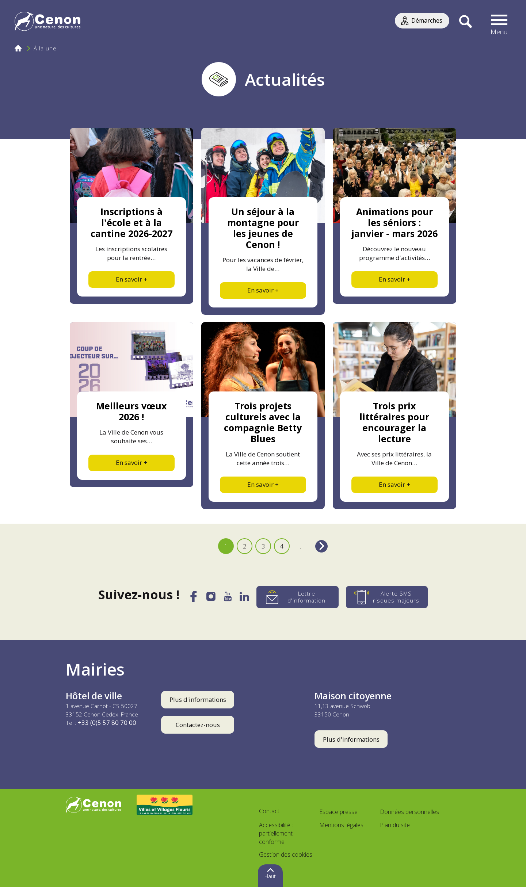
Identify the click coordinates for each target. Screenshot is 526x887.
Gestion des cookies (285, 854)
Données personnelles (409, 812)
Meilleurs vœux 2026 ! (131, 411)
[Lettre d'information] (298, 597)
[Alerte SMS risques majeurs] (388, 597)
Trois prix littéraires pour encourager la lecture (394, 422)
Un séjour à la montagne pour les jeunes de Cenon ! (263, 228)
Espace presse (338, 812)
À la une (45, 48)
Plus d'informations (197, 699)
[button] (499, 22)
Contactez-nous (198, 724)
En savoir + (131, 279)
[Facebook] (193, 600)
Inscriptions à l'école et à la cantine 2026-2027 (131, 222)
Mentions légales (341, 825)
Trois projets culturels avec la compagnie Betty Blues (263, 422)
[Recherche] (465, 22)
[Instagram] (211, 598)
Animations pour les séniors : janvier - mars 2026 (394, 222)
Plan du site (395, 825)
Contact (269, 811)
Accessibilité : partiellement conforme (276, 833)
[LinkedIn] (245, 598)
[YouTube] (228, 598)
